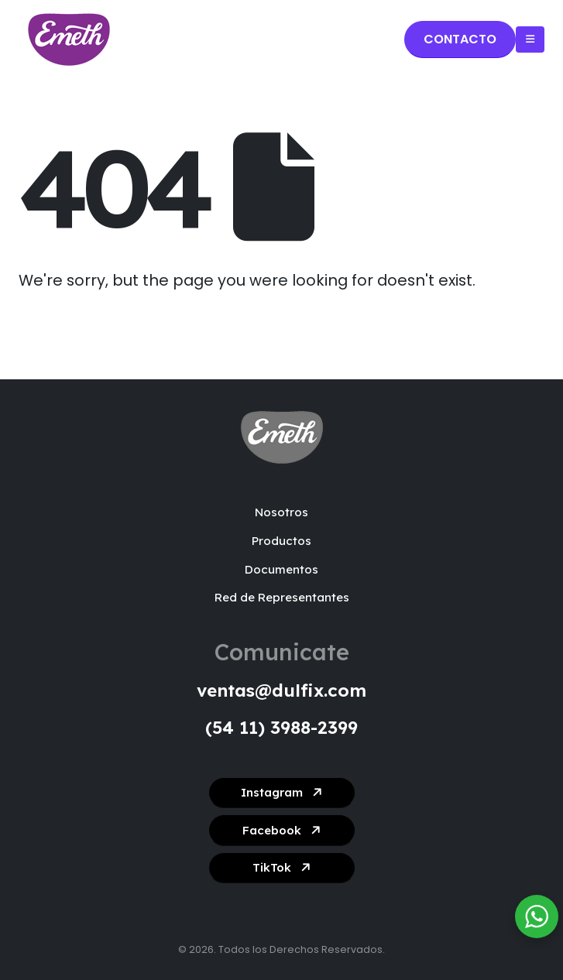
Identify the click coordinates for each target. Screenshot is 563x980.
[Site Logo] (69, 39)
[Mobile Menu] (530, 39)
